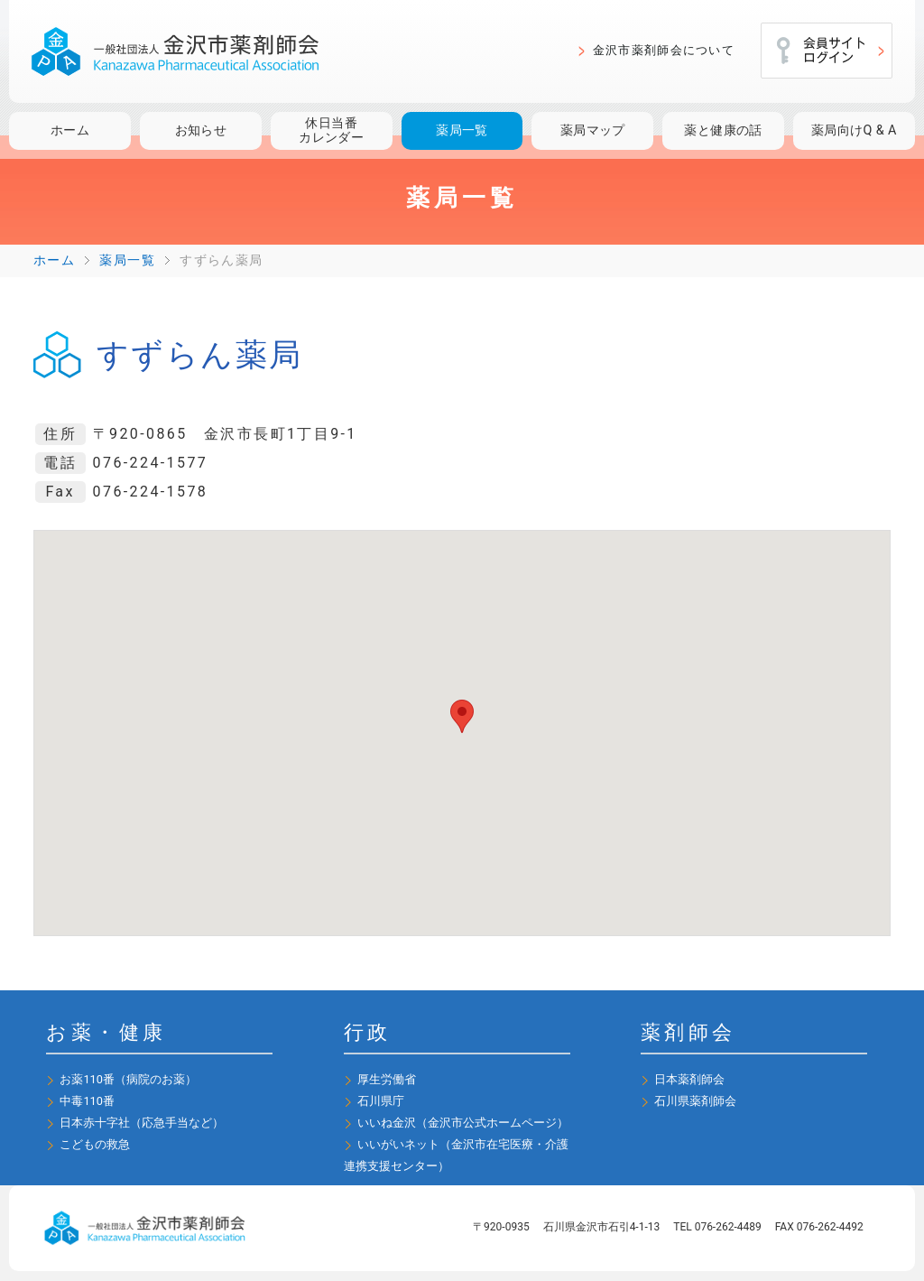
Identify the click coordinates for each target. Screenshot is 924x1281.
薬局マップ (592, 130)
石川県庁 (380, 1101)
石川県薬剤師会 (695, 1101)
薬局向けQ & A (854, 130)
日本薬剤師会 (689, 1079)
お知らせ (201, 130)
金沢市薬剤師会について (664, 50)
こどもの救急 (95, 1144)
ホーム (70, 130)
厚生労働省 (386, 1079)
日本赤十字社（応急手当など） (142, 1122)
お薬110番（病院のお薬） (128, 1079)
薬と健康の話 (723, 130)
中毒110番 (87, 1101)
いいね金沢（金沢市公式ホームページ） (462, 1122)
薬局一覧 (462, 130)
